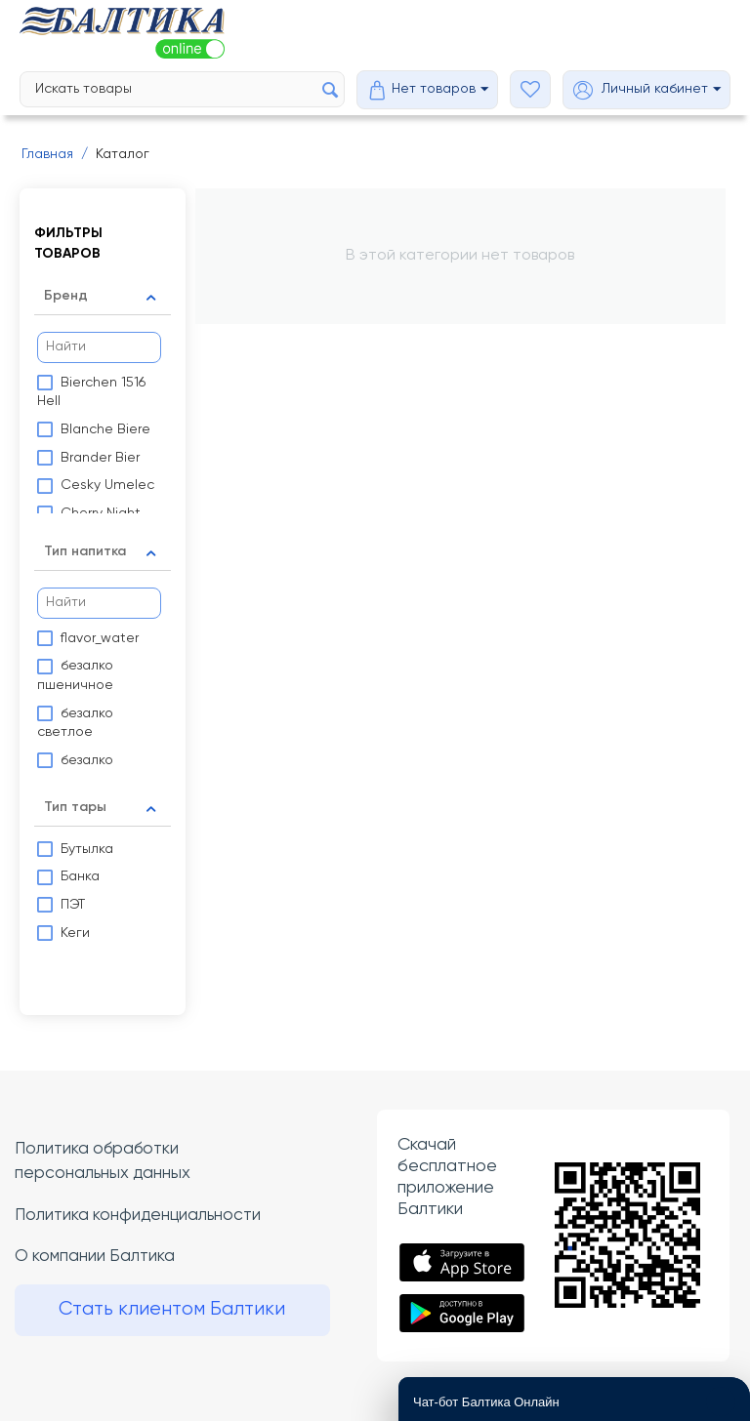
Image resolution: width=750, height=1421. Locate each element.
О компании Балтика (97, 1258)
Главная (47, 154)
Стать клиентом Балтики (177, 1312)
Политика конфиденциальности (142, 1215)
